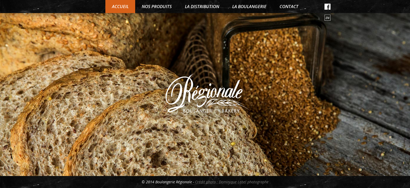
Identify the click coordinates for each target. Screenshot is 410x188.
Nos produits (157, 6)
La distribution (202, 6)
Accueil (120, 6)
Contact (289, 6)
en (327, 18)
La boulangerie (249, 6)
